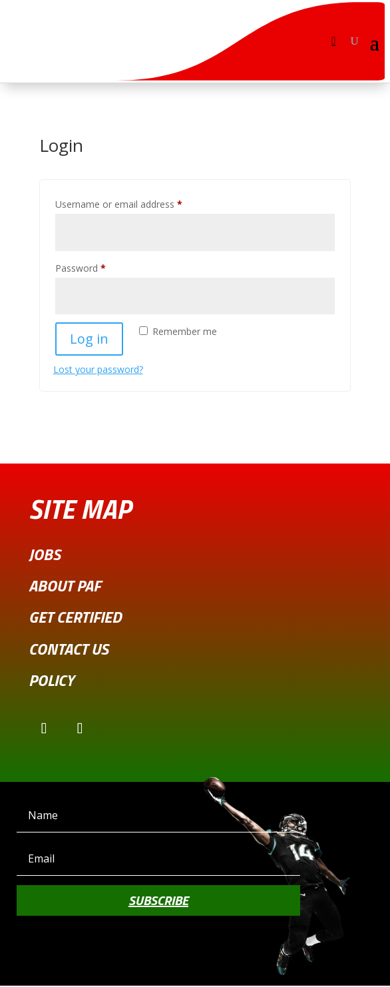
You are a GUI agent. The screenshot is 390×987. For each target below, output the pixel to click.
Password (99, 266)
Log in (89, 339)
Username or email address (137, 202)
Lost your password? (98, 369)
